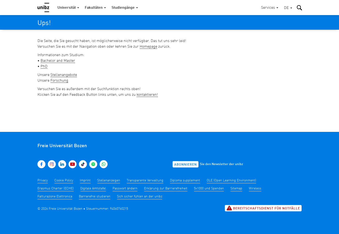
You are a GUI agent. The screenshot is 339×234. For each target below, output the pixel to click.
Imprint (85, 180)
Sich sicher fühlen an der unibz (139, 196)
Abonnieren (185, 164)
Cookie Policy (63, 180)
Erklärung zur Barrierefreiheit (165, 188)
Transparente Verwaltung (145, 180)
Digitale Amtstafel (93, 188)
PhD (44, 66)
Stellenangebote (63, 75)
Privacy (42, 180)
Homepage (148, 47)
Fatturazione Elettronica (54, 196)
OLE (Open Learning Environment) (231, 180)
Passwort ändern (125, 188)
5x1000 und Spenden (209, 188)
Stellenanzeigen (108, 180)
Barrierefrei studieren (94, 196)
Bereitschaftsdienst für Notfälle (263, 208)
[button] (288, 8)
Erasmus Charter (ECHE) (55, 188)
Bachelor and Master (57, 61)
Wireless (255, 188)
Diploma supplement (185, 180)
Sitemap (236, 188)
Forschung (59, 81)
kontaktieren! (147, 95)
